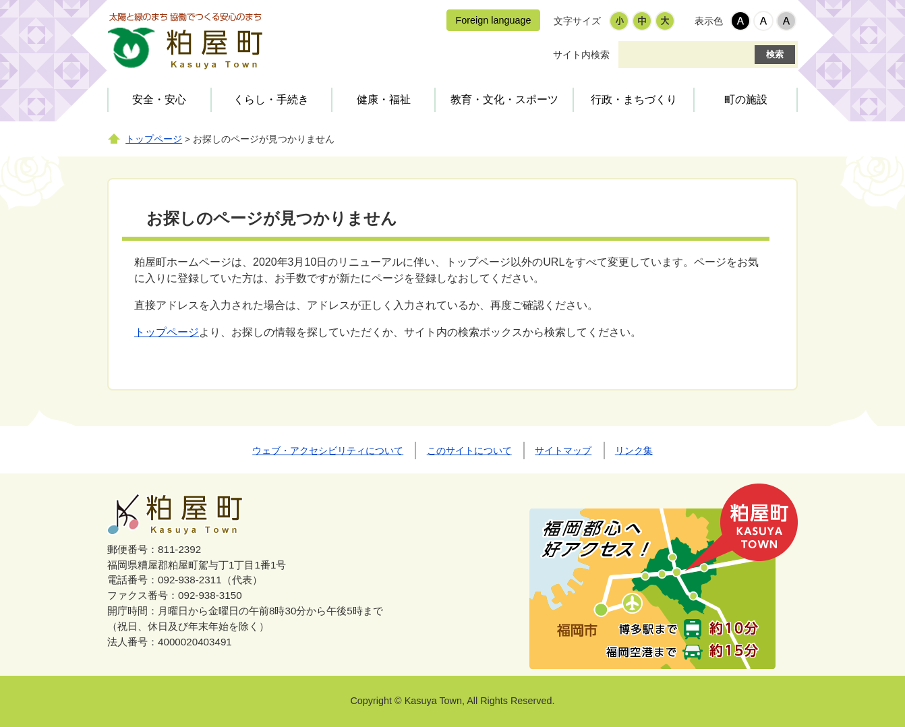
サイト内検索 (581, 54)
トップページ (153, 139)
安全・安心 (159, 99)
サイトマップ (563, 450)
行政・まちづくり (634, 99)
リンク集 (634, 450)
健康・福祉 (384, 99)
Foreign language (493, 20)
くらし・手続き (271, 99)
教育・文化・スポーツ (504, 99)
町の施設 (745, 99)
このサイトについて (469, 450)
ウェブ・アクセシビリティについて (327, 450)
